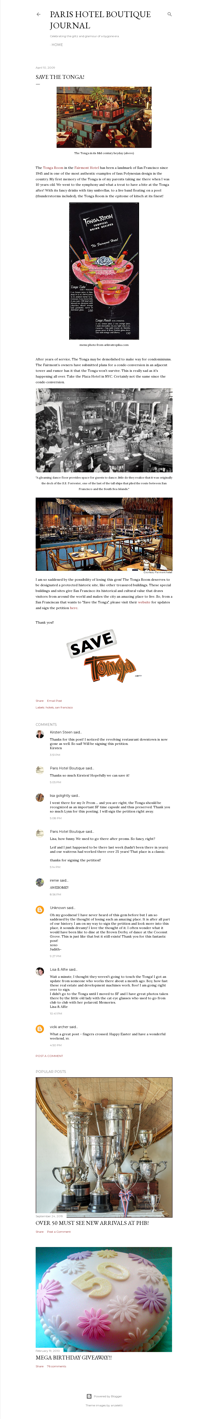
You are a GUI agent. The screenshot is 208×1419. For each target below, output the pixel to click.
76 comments (56, 1366)
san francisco (64, 707)
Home (57, 45)
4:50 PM (56, 1045)
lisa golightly (60, 795)
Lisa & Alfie (59, 969)
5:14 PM (55, 867)
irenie (54, 880)
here (73, 608)
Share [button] (40, 700)
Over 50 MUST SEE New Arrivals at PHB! (92, 1223)
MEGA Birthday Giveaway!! (74, 1357)
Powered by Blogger (104, 1396)
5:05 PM (55, 782)
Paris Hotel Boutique (67, 768)
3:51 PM (55, 755)
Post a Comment (49, 1056)
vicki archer (59, 1027)
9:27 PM (55, 956)
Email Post (54, 700)
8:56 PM (55, 894)
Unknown (58, 908)
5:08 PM (56, 818)
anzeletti (117, 1405)
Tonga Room (53, 168)
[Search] (170, 13)
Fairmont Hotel (86, 168)
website (144, 602)
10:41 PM (56, 1013)
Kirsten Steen (61, 732)
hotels (50, 707)
